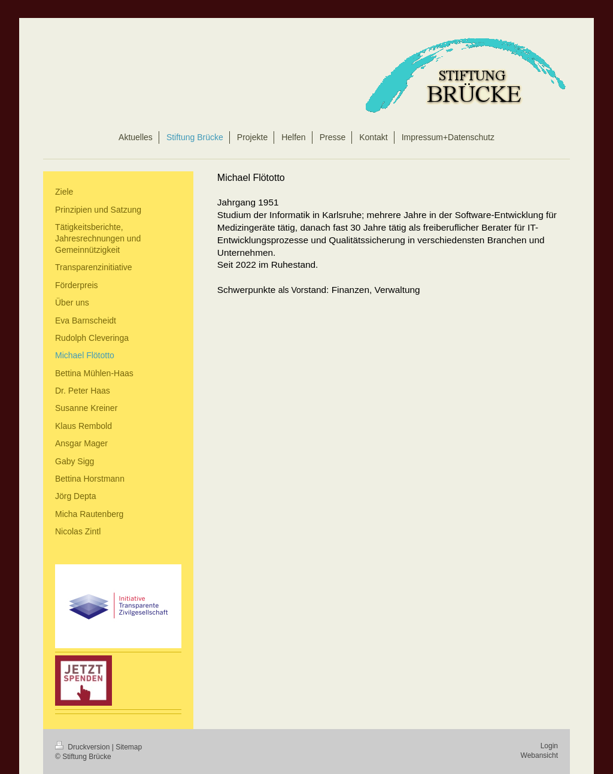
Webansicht (539, 755)
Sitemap (129, 747)
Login (549, 746)
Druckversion (83, 747)
